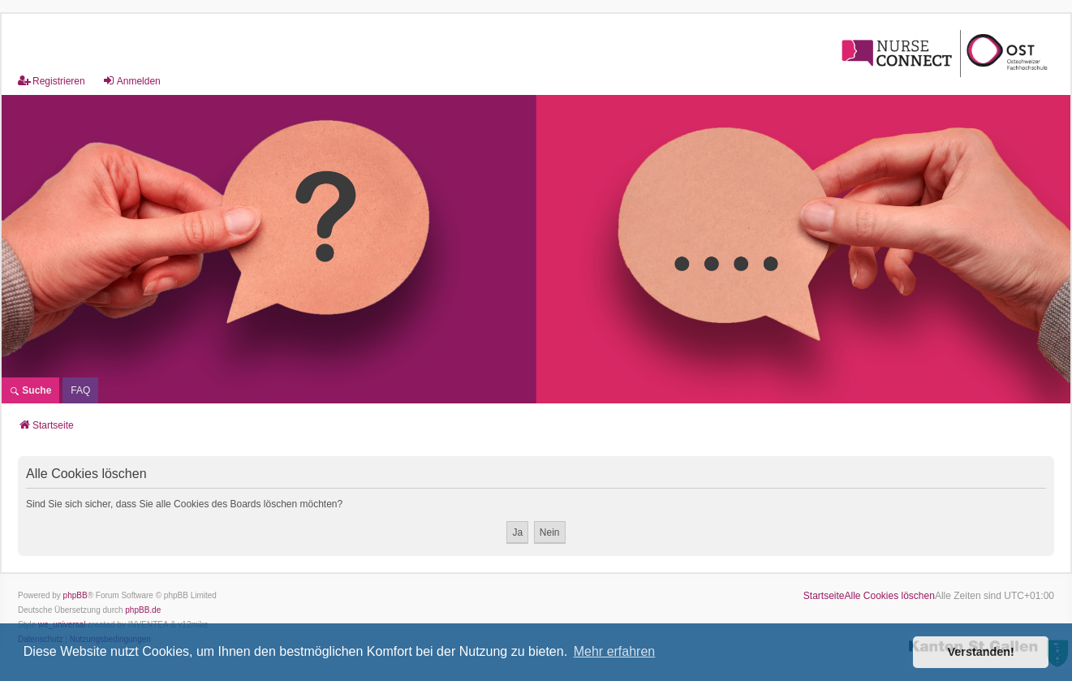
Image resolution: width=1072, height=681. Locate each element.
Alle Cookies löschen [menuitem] (890, 595)
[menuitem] (80, 390)
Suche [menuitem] (30, 390)
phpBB (75, 595)
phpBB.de (143, 610)
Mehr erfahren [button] (615, 651)
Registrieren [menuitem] (51, 81)
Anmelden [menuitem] (131, 81)
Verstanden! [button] (981, 651)
